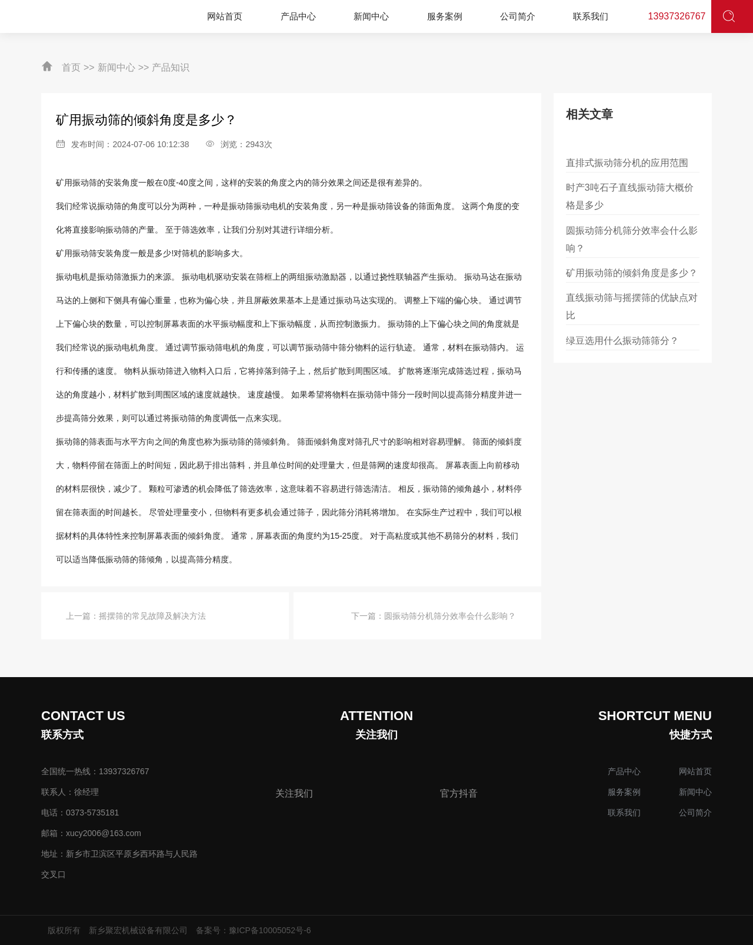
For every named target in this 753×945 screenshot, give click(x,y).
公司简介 (695, 812)
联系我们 (624, 812)
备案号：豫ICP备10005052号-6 (253, 930)
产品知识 (170, 67)
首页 (71, 67)
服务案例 (624, 792)
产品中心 (624, 771)
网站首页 (695, 771)
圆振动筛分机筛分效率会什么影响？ (450, 616)
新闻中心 (116, 67)
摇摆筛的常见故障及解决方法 (152, 616)
